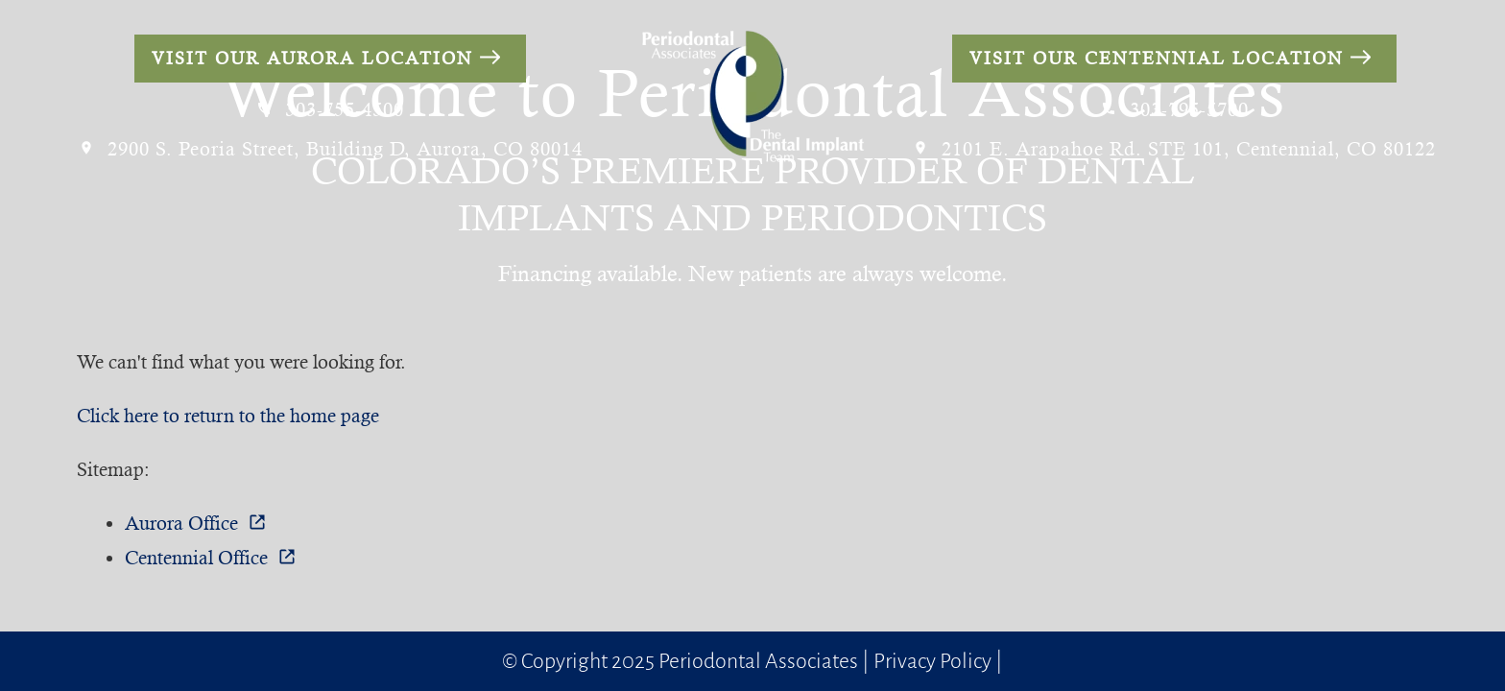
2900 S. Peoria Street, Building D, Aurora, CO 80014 (331, 149)
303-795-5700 (1175, 110)
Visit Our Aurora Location (326, 58)
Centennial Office (211, 558)
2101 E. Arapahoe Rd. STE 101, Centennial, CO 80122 (1174, 149)
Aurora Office (196, 523)
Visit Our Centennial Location (1170, 58)
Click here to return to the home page (228, 416)
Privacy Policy (932, 661)
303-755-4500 (330, 110)
